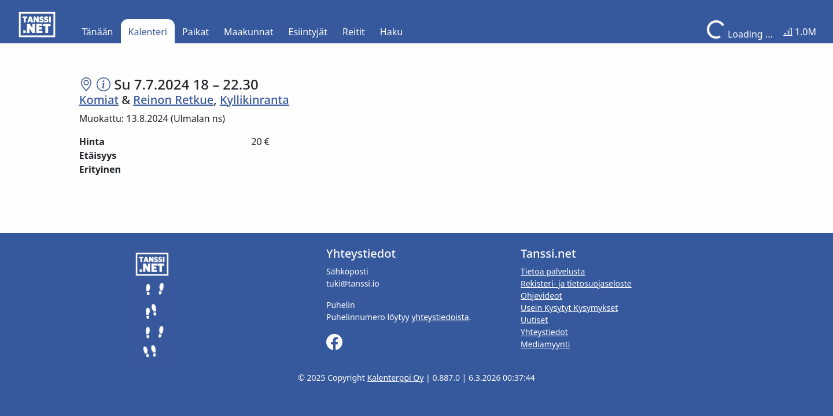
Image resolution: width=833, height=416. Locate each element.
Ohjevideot (541, 295)
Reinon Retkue (173, 99)
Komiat (99, 99)
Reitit (353, 31)
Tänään (97, 31)
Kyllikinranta (254, 99)
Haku (391, 31)
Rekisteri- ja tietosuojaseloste (576, 283)
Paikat (195, 31)
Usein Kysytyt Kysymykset (569, 307)
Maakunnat (248, 31)
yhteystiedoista (440, 316)
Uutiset (534, 319)
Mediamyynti (545, 344)
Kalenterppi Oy (395, 377)
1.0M (799, 31)
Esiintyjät (308, 31)
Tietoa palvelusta (553, 271)
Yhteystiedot (544, 331)
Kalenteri (147, 31)
